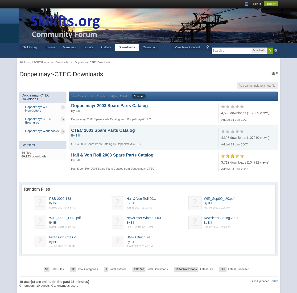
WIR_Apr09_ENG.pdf (65, 218)
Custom (139, 96)
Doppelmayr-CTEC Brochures (38, 120)
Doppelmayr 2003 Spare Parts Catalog (109, 105)
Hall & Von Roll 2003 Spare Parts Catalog (112, 155)
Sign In (257, 3)
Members (69, 47)
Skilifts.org (30, 47)
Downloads (127, 47)
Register (271, 3)
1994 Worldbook (186, 269)
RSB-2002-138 (60, 199)
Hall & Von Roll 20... (141, 199)
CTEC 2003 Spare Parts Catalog (103, 130)
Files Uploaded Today (264, 281)
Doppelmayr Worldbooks (42, 131)
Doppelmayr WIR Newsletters (37, 108)
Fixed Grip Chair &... (64, 237)
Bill (78, 110)
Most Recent (78, 96)
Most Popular (98, 96)
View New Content (187, 47)
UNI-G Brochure (138, 237)
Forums (50, 47)
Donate (88, 47)
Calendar (149, 47)
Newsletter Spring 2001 (221, 218)
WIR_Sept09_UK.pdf (219, 199)
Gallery (106, 47)
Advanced (276, 50)
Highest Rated (118, 96)
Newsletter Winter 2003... (145, 218)
